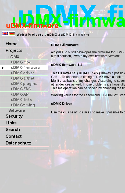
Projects (36, 34)
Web (20, 34)
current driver (77, 112)
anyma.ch (60, 52)
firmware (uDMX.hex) (79, 73)
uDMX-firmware (75, 34)
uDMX (52, 34)
